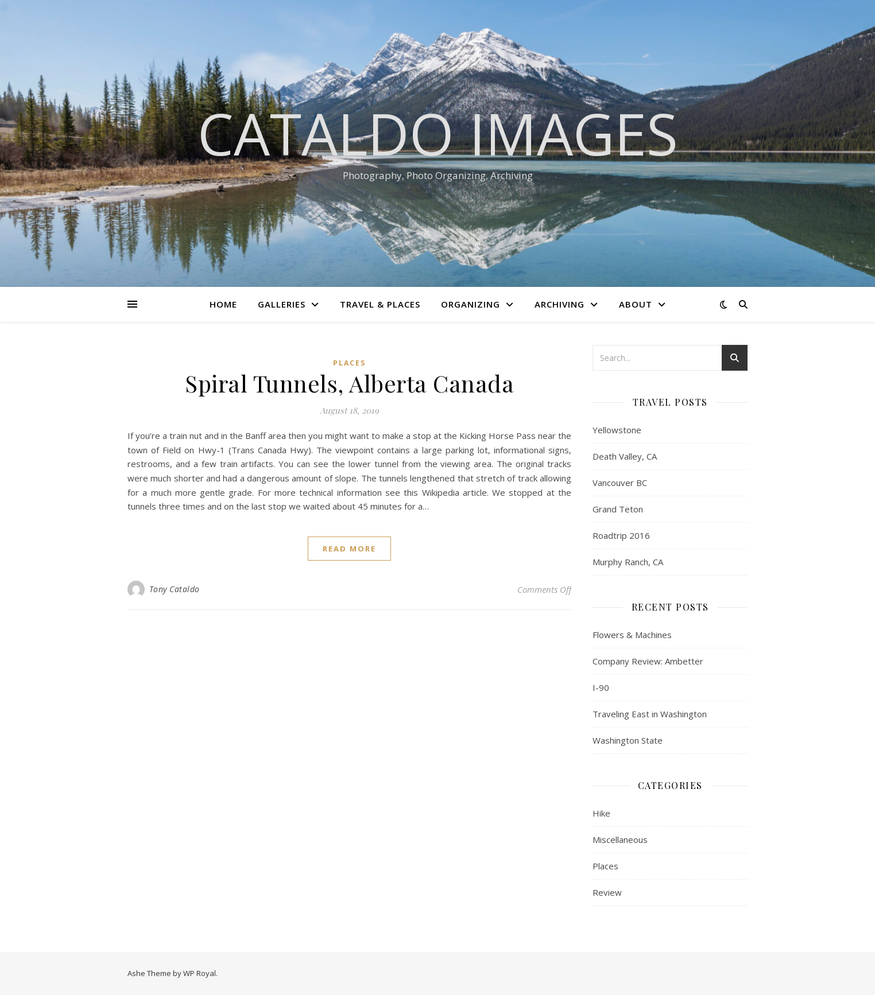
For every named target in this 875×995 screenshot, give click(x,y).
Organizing (470, 304)
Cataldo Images (438, 133)
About (635, 304)
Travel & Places (380, 304)
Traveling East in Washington (650, 714)
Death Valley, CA (625, 456)
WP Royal (199, 973)
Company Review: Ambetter (648, 661)
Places (349, 363)
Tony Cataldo (174, 589)
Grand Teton (618, 509)
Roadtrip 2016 (621, 535)
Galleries (281, 304)
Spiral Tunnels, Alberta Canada (349, 383)
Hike (601, 813)
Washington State (628, 740)
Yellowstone (617, 430)
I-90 (601, 687)
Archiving (559, 304)
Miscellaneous (620, 839)
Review (607, 892)
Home (223, 304)
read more (349, 548)
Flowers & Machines (632, 634)
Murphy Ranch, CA (628, 562)
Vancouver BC (620, 482)
